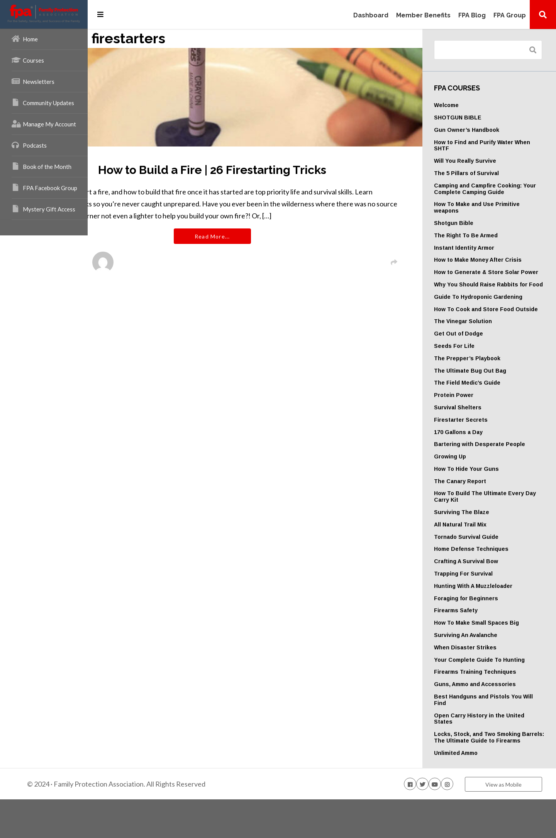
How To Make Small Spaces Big (497, 649)
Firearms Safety (477, 637)
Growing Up (471, 482)
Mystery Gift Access (43, 209)
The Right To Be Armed (487, 235)
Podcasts (29, 145)
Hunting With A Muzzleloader (494, 612)
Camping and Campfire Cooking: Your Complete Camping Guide (499, 188)
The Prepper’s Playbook (488, 378)
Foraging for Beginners (487, 624)
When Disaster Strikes (486, 673)
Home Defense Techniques (492, 575)
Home (25, 39)
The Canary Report (481, 507)
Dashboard (370, 15)
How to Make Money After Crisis (499, 260)
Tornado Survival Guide (487, 563)
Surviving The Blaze (482, 538)
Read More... (266, 248)
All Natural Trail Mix (481, 550)
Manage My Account (44, 124)
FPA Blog (472, 15)
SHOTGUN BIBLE (479, 117)
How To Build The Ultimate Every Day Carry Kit (491, 522)
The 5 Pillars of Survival (487, 173)
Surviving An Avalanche (487, 661)
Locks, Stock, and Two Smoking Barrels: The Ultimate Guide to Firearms (498, 773)
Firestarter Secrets (482, 439)
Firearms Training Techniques (496, 704)
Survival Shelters (479, 427)
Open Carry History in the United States (490, 751)
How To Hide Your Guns (487, 495)
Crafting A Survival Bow (487, 587)
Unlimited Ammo (477, 792)
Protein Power (475, 415)
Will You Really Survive (486, 161)
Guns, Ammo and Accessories (496, 717)
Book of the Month (41, 166)
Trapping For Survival (484, 599)
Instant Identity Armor (485, 248)
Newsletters (33, 81)
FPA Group (509, 15)
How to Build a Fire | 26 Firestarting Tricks (267, 170)
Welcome (467, 105)
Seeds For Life (475, 365)
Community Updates (43, 102)
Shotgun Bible (475, 223)
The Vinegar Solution (484, 341)
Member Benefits (423, 15)
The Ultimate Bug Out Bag (491, 390)
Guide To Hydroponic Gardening (499, 310)
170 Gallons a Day (479, 451)
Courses (28, 60)
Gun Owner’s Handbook (487, 130)
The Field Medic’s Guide (488, 402)
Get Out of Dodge (479, 353)
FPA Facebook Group (44, 187)
